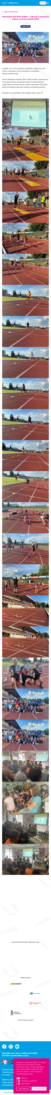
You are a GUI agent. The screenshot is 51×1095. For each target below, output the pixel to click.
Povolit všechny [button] (39, 1089)
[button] (18, 1078)
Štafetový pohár (8, 1080)
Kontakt (42, 3)
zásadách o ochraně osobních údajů (29, 1072)
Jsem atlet (6, 1075)
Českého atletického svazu (15, 1055)
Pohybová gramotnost (11, 1069)
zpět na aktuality (11, 12)
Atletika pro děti (8, 1072)
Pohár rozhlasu (8, 1082)
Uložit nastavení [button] (24, 1089)
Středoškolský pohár (10, 1085)
